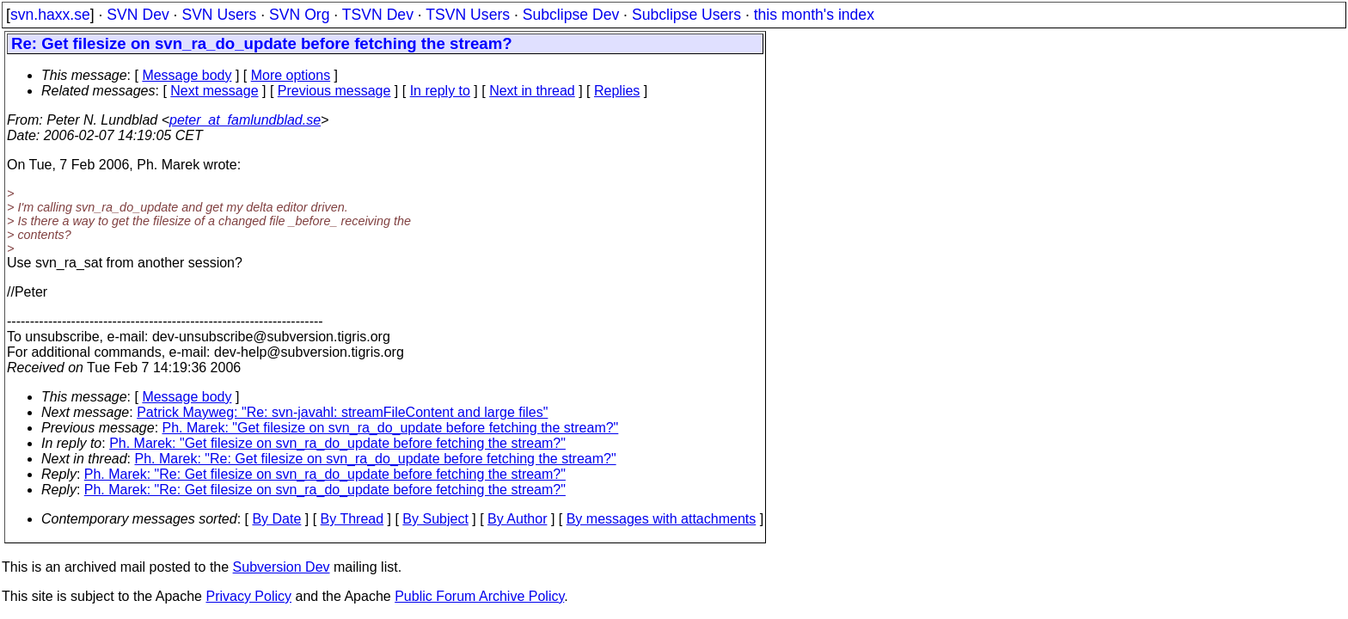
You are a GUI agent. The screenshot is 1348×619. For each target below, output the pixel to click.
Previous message (334, 90)
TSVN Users (468, 14)
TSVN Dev (378, 14)
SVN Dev (137, 14)
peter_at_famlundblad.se (245, 120)
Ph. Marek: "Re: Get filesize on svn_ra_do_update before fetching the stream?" (375, 458)
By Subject (435, 519)
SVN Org (299, 14)
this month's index (814, 14)
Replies (617, 90)
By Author (517, 519)
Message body (186, 75)
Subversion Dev (281, 567)
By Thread (352, 519)
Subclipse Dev (571, 14)
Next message (214, 90)
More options (291, 75)
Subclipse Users (686, 14)
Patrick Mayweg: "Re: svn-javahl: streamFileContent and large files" (342, 412)
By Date (276, 519)
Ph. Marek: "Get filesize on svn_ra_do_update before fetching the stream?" (390, 427)
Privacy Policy (248, 596)
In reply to (440, 90)
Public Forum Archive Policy (479, 596)
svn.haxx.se (50, 14)
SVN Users (218, 14)
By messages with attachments (662, 519)
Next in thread (532, 90)
